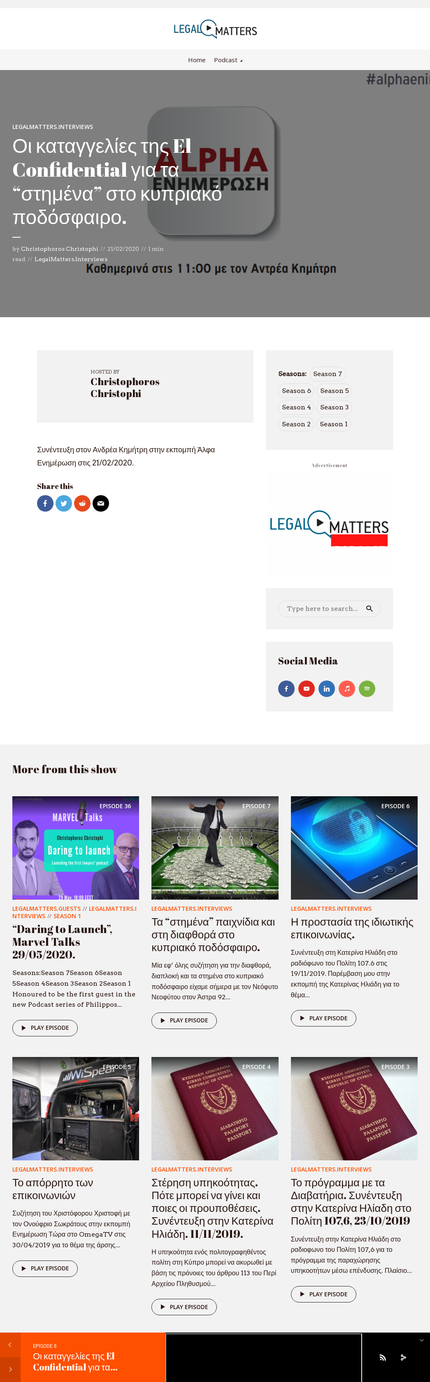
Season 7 (327, 374)
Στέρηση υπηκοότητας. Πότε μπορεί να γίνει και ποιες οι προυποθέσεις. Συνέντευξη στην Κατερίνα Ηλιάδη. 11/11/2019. (212, 1208)
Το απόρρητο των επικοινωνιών (52, 1188)
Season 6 (296, 391)
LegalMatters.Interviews (52, 127)
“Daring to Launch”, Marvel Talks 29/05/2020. (62, 941)
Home (197, 60)
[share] (403, 1357)
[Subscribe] (382, 1357)
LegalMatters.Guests (46, 908)
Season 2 (296, 424)
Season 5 (334, 391)
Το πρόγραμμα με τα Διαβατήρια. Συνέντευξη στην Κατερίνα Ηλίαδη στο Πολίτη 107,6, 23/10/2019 (351, 1201)
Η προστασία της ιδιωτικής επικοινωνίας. (352, 928)
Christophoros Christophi (59, 249)
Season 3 (334, 407)
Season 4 (296, 407)
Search (369, 609)
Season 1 (334, 424)
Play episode (44, 1028)
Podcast (225, 60)
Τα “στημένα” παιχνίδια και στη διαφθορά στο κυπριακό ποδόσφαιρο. (213, 934)
